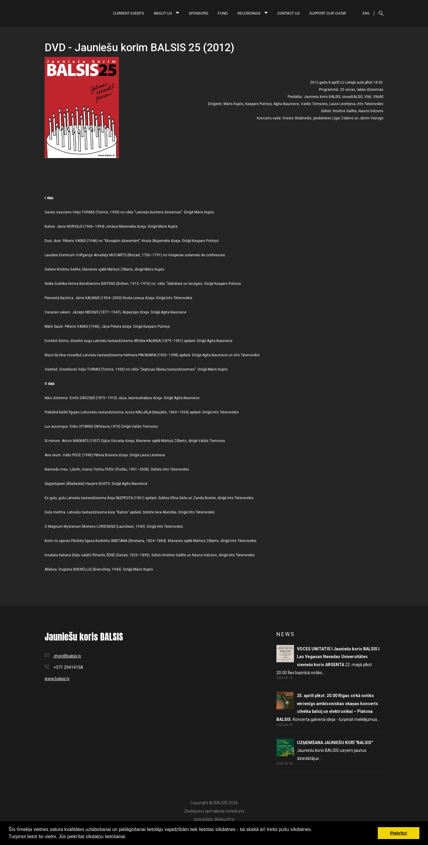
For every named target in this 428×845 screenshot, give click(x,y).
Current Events (128, 13)
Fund (223, 13)
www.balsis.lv (57, 678)
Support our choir (327, 13)
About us (166, 13)
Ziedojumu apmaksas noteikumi (214, 811)
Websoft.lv (225, 819)
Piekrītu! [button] (398, 833)
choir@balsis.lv (67, 656)
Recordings (252, 13)
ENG (366, 13)
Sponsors (198, 13)
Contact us (288, 13)
